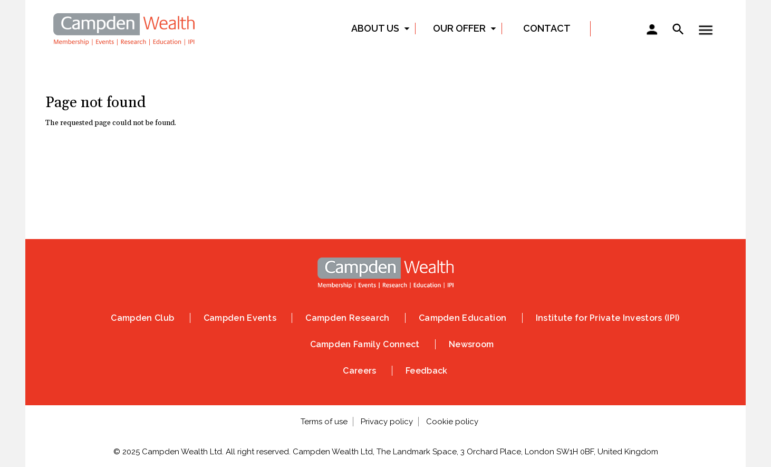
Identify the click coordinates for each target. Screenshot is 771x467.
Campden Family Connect (365, 344)
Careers (359, 371)
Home (124, 28)
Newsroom (471, 344)
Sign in (652, 31)
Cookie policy (452, 421)
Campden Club (142, 318)
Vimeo (450, 166)
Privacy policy (387, 421)
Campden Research (347, 318)
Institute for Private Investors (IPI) (608, 318)
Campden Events (240, 318)
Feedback (427, 371)
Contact (547, 28)
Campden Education (462, 318)
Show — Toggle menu (706, 30)
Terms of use (324, 421)
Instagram (363, 166)
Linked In (407, 166)
